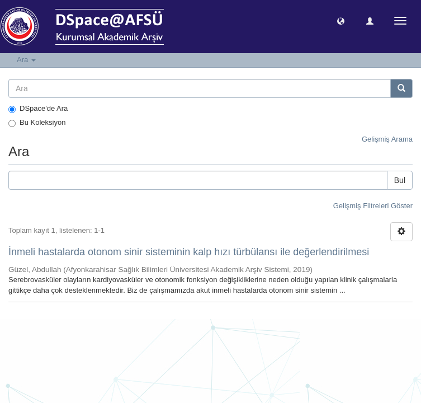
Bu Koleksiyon (36, 122)
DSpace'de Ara (38, 108)
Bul (399, 180)
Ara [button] (26, 59)
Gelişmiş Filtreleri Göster (373, 206)
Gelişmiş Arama (387, 139)
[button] (341, 20)
